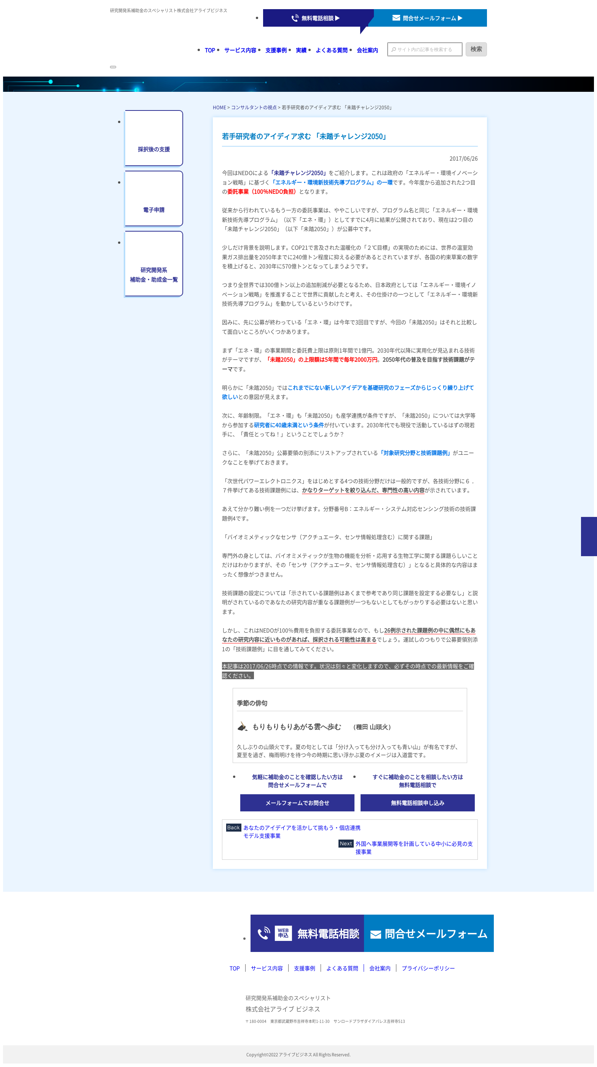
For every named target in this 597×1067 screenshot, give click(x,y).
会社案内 (367, 50)
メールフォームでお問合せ (297, 802)
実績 (301, 50)
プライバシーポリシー (428, 969)
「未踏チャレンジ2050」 (298, 172)
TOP (210, 50)
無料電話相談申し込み (417, 802)
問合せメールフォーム (424, 933)
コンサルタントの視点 (254, 107)
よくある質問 (332, 50)
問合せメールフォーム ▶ (433, 18)
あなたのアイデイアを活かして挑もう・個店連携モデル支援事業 (302, 831)
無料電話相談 (290, 933)
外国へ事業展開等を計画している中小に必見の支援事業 (414, 847)
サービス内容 (240, 50)
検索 (476, 49)
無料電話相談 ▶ (321, 18)
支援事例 (276, 50)
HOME (219, 107)
